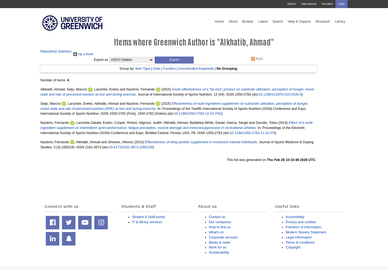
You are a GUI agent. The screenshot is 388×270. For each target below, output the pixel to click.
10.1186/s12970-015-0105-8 (280, 94)
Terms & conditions (300, 242)
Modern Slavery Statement (306, 232)
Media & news (219, 242)
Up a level (83, 54)
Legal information (299, 237)
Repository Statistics (56, 51)
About (232, 21)
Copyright (293, 247)
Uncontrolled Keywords (196, 68)
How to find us (220, 227)
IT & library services (147, 222)
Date (156, 68)
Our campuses (220, 222)
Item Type (142, 68)
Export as (101, 60)
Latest (263, 21)
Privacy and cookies (301, 222)
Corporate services (223, 237)
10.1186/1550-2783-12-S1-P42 (197, 113)
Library (340, 21)
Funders (169, 68)
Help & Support (299, 21)
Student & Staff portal (148, 217)
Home (219, 21)
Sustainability (219, 252)
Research (323, 21)
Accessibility (295, 217)
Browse (248, 21)
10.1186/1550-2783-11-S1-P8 (252, 133)
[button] (174, 60)
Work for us (217, 247)
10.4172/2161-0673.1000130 (131, 147)
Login (341, 3)
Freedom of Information (303, 227)
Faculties (327, 3)
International (308, 3)
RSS (256, 59)
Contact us (217, 217)
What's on (216, 232)
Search (291, 3)
